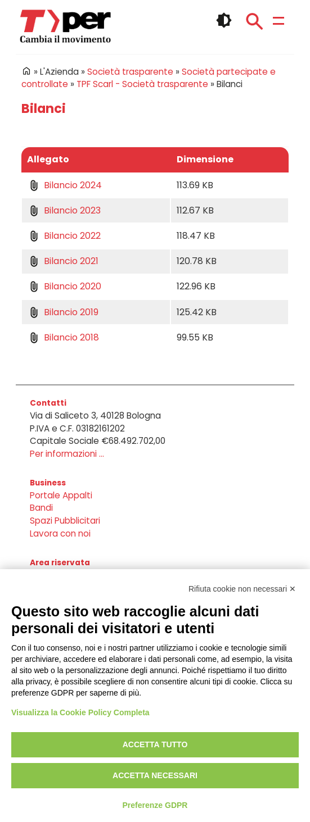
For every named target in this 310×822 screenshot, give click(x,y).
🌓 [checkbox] (224, 20)
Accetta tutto (155, 744)
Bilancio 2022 (72, 235)
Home (26, 71)
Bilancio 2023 (72, 210)
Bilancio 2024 (73, 185)
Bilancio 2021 (71, 261)
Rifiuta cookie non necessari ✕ (242, 588)
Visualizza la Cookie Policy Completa (80, 712)
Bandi (41, 508)
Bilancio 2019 (71, 312)
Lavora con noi (60, 533)
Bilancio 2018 (71, 337)
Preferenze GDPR (155, 805)
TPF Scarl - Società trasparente (142, 84)
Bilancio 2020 (72, 286)
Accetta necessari (155, 775)
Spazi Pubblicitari (65, 520)
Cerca (254, 21)
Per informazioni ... (67, 454)
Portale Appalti (61, 495)
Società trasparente (130, 72)
